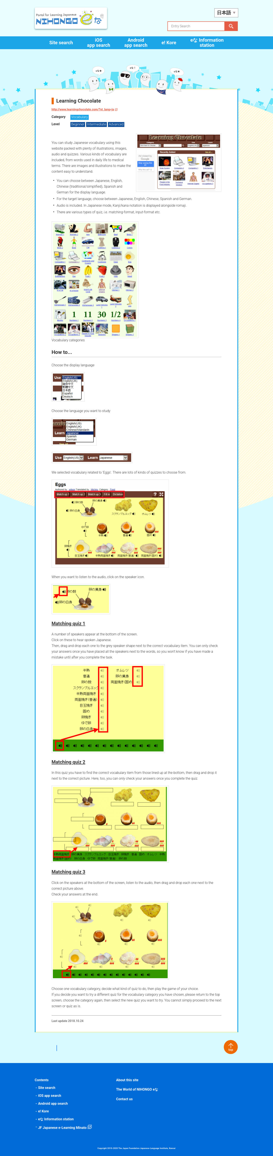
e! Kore (168, 42)
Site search (61, 42)
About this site (127, 1080)
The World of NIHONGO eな (137, 1089)
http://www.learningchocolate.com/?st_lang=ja (83, 109)
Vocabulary (80, 117)
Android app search (136, 42)
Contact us (124, 1099)
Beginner (78, 124)
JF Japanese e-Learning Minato (63, 1128)
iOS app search (98, 42)
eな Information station (207, 42)
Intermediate (97, 124)
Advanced (116, 124)
